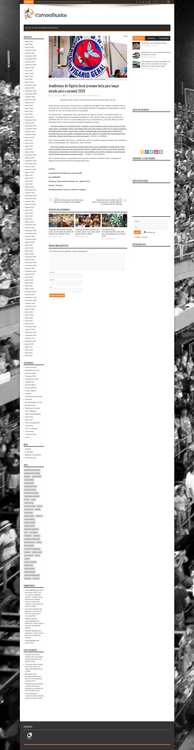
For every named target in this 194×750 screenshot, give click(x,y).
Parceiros (28, 399)
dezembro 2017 (31, 332)
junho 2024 (29, 108)
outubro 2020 (30, 236)
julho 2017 (29, 347)
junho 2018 (29, 315)
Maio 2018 (29, 318)
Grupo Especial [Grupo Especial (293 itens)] (29, 519)
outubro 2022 (30, 166)
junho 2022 (29, 178)
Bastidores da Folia (32, 370)
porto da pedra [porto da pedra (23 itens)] (29, 545)
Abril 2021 (29, 219)
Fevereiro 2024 (30, 120)
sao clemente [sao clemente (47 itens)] (29, 555)
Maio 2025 (29, 76)
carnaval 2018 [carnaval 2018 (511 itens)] (36, 476)
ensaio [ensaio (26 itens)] (33, 499)
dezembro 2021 (31, 196)
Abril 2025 (29, 79)
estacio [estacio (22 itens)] (39, 506)
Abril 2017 (29, 356)
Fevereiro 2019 (30, 292)
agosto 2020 (29, 242)
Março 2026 (29, 47)
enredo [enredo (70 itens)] (27, 499)
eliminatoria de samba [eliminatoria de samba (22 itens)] (31, 493)
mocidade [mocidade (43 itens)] (37, 535)
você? (27, 437)
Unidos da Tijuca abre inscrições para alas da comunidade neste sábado (69, 200)
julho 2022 (29, 175)
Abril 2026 (29, 44)
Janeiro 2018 (30, 329)
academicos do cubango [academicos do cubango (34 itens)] (32, 470)
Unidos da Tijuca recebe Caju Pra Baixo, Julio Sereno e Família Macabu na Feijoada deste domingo (106, 201)
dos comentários (33, 455)
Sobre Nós (29, 426)
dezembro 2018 (31, 297)
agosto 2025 (29, 68)
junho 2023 (29, 143)
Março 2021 (29, 222)
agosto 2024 (29, 102)
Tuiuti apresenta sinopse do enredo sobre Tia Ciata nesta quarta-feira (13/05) (87, 231)
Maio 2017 (29, 353)
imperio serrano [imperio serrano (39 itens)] (29, 526)
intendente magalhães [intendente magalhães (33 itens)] (31, 529)
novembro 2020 (31, 233)
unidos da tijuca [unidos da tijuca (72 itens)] (29, 568)
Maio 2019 (29, 283)
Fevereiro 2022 (30, 190)
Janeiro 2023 (30, 158)
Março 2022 (29, 187)
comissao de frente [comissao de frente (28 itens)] (30, 486)
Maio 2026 (29, 41)
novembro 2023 (31, 129)
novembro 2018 (31, 300)
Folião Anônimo (31, 388)
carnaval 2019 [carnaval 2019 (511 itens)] (29, 480)
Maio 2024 (29, 111)
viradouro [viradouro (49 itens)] (36, 578)
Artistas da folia (30, 367)
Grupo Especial (30, 391)
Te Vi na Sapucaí (31, 428)
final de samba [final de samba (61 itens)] (29, 516)
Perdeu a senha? (141, 237)
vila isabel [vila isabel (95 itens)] (28, 578)
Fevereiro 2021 (30, 225)
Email (51, 280)
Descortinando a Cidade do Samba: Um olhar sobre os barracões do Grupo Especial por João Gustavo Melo (155, 64)
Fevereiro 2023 (30, 155)
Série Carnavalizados (33, 414)
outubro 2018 (30, 303)
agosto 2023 (29, 137)
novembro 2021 (31, 198)
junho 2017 (29, 350)
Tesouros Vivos (30, 434)
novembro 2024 (31, 94)
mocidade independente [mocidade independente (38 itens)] (32, 539)
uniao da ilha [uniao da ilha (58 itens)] (29, 565)
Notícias (69, 95)
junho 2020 (29, 248)
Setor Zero (29, 420)
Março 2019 (29, 289)
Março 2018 (29, 324)
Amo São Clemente (32, 609)
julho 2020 (29, 245)
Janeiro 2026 (30, 53)
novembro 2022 (31, 164)
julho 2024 (29, 105)
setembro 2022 (30, 169)
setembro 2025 (30, 65)
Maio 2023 (29, 146)
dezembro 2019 (31, 262)
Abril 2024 (29, 114)
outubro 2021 (30, 201)
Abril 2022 (29, 184)
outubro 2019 (30, 268)
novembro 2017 (31, 335)
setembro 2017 (30, 341)
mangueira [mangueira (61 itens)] (28, 535)
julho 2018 (29, 312)
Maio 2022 (29, 181)
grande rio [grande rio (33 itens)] (39, 516)
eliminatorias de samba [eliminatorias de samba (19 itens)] (32, 496)
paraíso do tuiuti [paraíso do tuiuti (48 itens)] (30, 542)
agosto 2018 (29, 309)
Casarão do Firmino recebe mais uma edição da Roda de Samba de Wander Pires (61, 231)
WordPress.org (30, 458)
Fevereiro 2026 (30, 50)
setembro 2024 (30, 100)
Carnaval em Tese (31, 379)
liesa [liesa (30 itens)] (26, 532)
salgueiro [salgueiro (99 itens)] (27, 552)
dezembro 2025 (31, 56)
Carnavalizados (57, 95)
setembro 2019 (30, 271)
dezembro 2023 (31, 126)
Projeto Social (30, 405)
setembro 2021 (30, 204)
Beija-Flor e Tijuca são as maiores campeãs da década (34, 625)
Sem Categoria (30, 411)
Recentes (151, 38)
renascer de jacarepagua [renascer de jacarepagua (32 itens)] (32, 549)
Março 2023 (29, 152)
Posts (29, 452)
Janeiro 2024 (30, 123)
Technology (29, 431)
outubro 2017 (30, 338)
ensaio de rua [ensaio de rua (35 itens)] (29, 503)
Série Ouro (29, 417)
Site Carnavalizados (32, 423)
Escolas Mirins (30, 385)
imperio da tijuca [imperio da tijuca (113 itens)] (30, 522)
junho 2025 (29, 73)
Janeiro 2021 (30, 228)
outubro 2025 (30, 62)
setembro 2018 (30, 306)
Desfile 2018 (29, 382)
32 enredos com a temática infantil (153, 43)
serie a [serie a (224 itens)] (37, 555)
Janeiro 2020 (30, 260)
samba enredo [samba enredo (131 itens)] (37, 552)
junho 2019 (29, 280)
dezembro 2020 (31, 230)
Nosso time (29, 643)
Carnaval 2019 (30, 373)
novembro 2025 (31, 59)
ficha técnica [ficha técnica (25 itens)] (28, 512)
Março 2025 (29, 82)
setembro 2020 (30, 239)
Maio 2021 (29, 216)
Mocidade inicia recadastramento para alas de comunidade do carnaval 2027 (114, 232)
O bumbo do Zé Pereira (33, 396)
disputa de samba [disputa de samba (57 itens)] (30, 489)
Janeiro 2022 (30, 193)
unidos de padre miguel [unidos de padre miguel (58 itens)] (32, 575)
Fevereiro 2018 (30, 327)
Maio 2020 (29, 251)
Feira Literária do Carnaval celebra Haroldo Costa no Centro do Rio (34, 696)
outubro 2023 (30, 132)
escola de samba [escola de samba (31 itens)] (30, 506)
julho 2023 (29, 140)
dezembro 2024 (31, 91)
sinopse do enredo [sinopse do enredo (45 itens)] (30, 562)
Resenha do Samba (32, 408)
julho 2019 (29, 277)
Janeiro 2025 (30, 88)
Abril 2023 (29, 149)
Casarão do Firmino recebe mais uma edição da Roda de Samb (56, 2)
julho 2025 (29, 70)
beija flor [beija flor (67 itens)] (27, 476)
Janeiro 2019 (30, 294)
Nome (51, 272)
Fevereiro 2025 (30, 85)
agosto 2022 (29, 172)
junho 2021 (29, 213)
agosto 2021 (29, 207)
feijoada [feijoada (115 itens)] (37, 509)
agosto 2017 (29, 344)
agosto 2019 (29, 274)
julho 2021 (29, 210)
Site (50, 287)
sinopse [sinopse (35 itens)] (27, 558)
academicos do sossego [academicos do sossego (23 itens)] (32, 473)
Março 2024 (29, 117)
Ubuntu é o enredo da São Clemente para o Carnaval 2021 (33, 613)
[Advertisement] (124, 14)
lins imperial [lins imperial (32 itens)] (33, 532)
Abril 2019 (29, 286)
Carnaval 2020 (30, 376)
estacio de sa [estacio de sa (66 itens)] (29, 509)
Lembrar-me (149, 232)
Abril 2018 (29, 321)
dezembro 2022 (31, 161)
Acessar (28, 449)
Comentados (164, 38)
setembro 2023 (30, 134)
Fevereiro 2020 (30, 257)
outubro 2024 (30, 97)
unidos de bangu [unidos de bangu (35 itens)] (30, 572)
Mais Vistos (139, 38)
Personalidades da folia (33, 402)
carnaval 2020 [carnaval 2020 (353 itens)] (29, 483)
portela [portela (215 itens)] (39, 542)
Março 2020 (29, 254)
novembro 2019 (31, 265)
